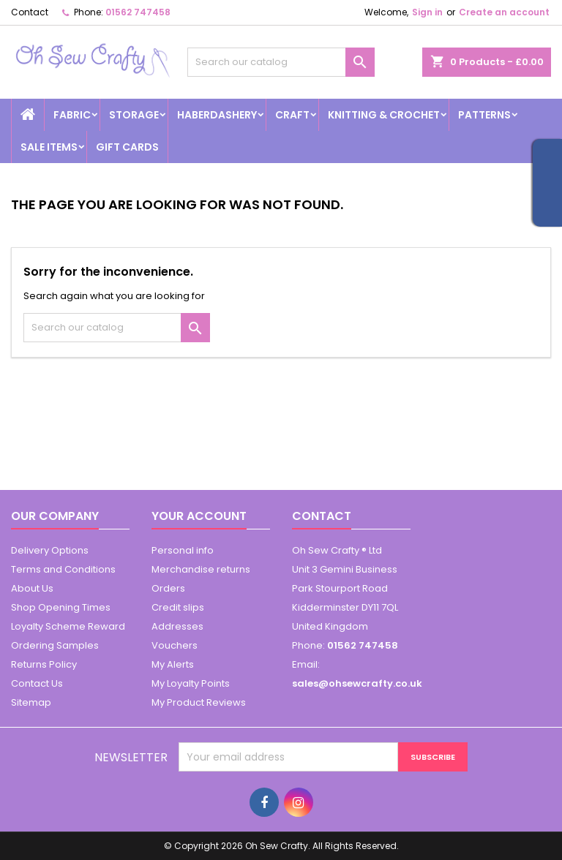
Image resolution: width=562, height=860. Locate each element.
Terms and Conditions (63, 569)
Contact (29, 12)
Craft (292, 115)
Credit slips (177, 607)
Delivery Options (50, 550)
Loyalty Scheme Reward (68, 626)
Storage (134, 115)
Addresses (177, 626)
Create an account (504, 12)
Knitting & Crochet (384, 115)
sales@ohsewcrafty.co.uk (357, 683)
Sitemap (31, 702)
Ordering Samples (55, 645)
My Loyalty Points (190, 683)
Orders (168, 588)
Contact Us (37, 683)
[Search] (281, 62)
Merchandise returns (200, 569)
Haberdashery (217, 115)
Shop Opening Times (60, 607)
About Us (32, 588)
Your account (199, 516)
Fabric (72, 115)
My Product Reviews (198, 702)
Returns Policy (44, 664)
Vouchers (174, 645)
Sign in (427, 12)
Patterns (484, 115)
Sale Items (49, 147)
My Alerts (172, 664)
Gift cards (127, 147)
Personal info (182, 550)
